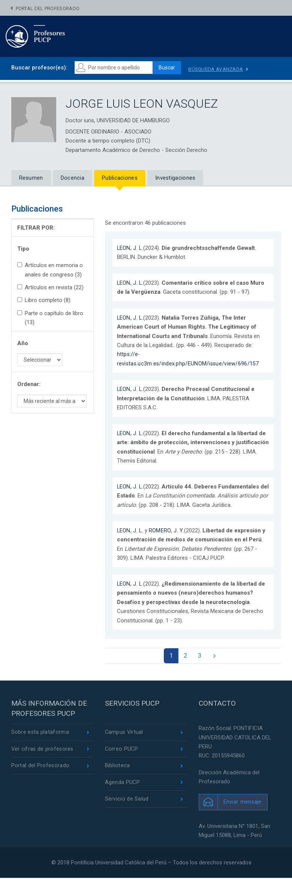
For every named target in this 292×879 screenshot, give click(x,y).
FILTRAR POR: (36, 228)
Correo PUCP (122, 750)
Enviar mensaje (242, 802)
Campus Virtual (124, 733)
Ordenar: (28, 384)
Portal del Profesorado (48, 8)
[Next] (216, 656)
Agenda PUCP (122, 784)
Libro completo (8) (43, 300)
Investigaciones (175, 177)
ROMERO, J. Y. (167, 530)
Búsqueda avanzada (221, 69)
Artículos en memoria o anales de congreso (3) (50, 270)
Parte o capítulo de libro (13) (50, 318)
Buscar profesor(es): (39, 67)
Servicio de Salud (127, 801)
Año (22, 343)
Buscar (168, 68)
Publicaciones (120, 177)
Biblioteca (117, 767)
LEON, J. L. (130, 248)
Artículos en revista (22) (50, 287)
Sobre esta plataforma (40, 733)
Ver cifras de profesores (43, 750)
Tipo (23, 248)
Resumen (31, 177)
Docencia (72, 177)
